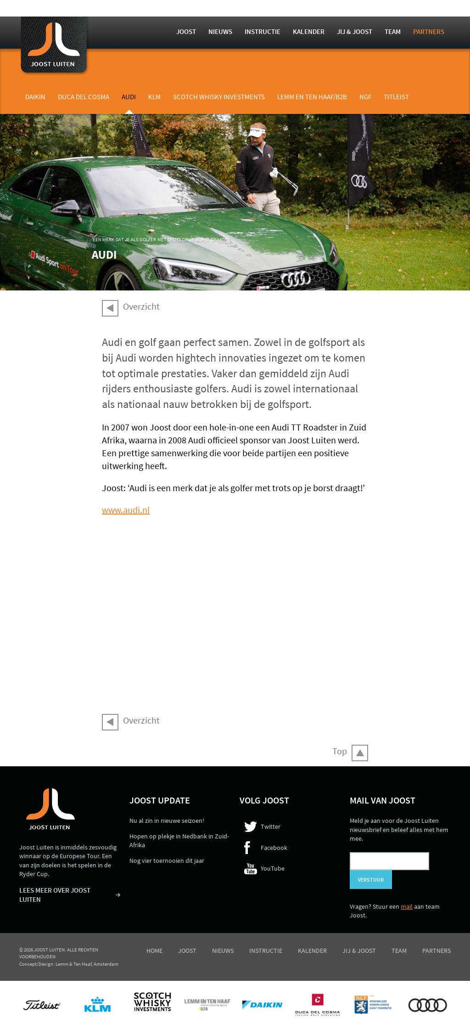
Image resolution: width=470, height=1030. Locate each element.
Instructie (262, 31)
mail (407, 906)
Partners (428, 31)
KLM (154, 96)
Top (339, 751)
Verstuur (371, 879)
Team (393, 31)
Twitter (270, 826)
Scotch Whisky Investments (219, 96)
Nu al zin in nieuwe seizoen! (166, 820)
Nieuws (220, 31)
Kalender (309, 31)
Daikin (35, 96)
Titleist (396, 96)
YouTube (273, 868)
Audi (129, 96)
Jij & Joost (354, 31)
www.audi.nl (126, 509)
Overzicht (141, 306)
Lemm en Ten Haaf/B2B (312, 96)
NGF (365, 96)
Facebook (274, 847)
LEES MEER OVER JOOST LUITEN (54, 895)
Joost (186, 31)
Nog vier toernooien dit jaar (166, 860)
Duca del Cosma (83, 96)
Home (154, 950)
